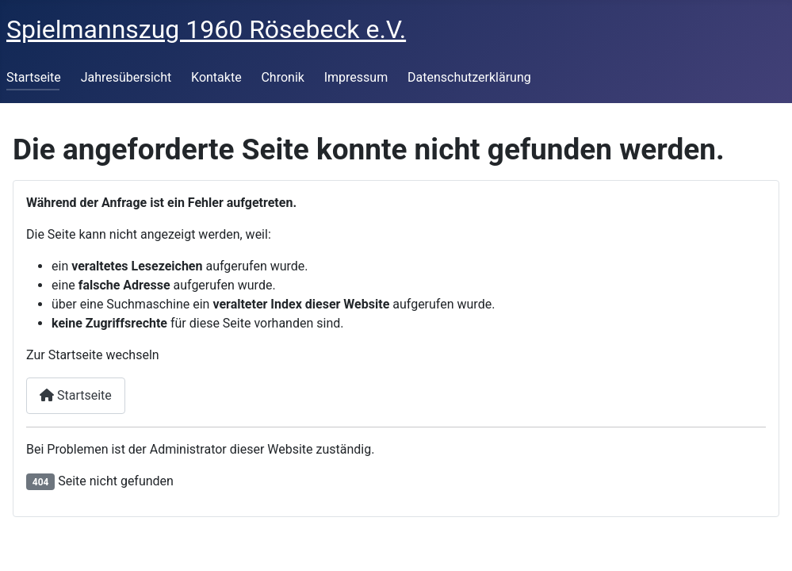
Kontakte (216, 77)
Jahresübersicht (126, 77)
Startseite (33, 77)
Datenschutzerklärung (469, 77)
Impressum (356, 77)
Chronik (282, 77)
